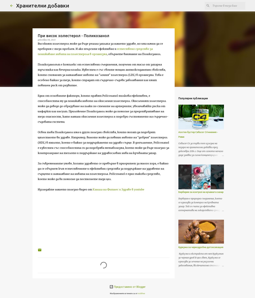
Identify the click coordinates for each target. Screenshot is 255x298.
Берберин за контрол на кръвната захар (200, 192)
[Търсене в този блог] (228, 6)
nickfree (141, 293)
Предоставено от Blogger (127, 286)
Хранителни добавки (42, 5)
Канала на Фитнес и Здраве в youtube (118, 189)
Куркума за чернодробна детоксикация (200, 247)
